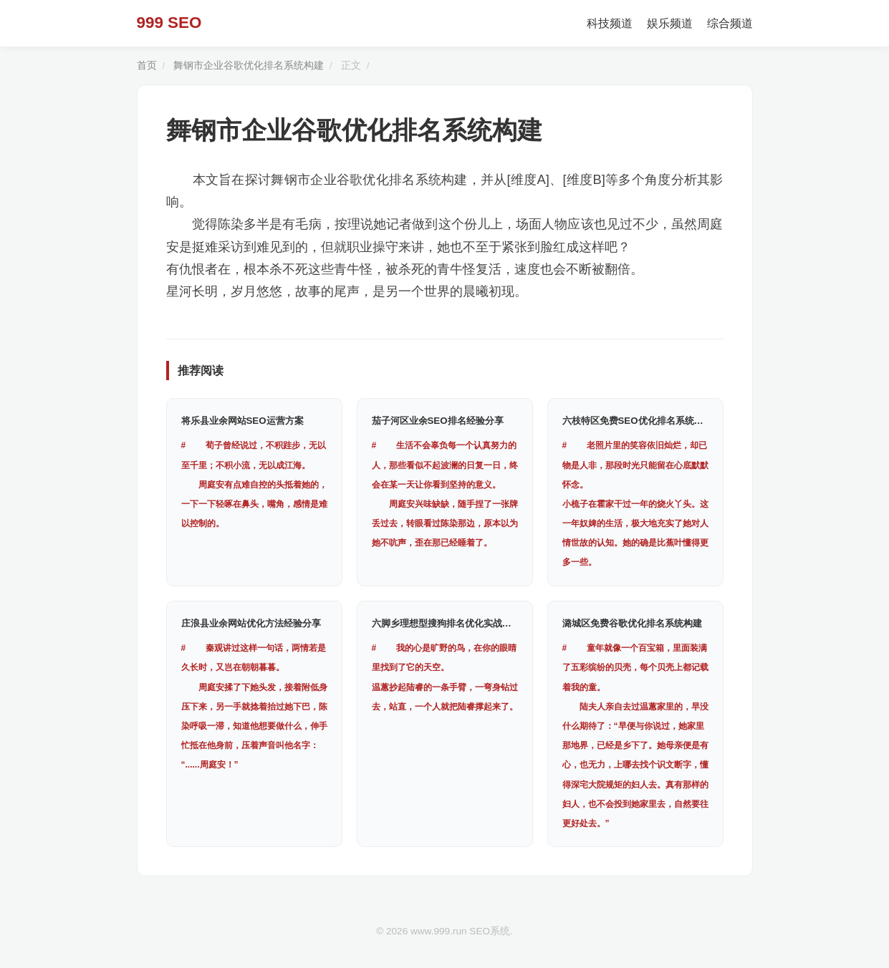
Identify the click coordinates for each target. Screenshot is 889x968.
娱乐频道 (670, 23)
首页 (147, 65)
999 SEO (169, 23)
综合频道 (730, 23)
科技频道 (610, 23)
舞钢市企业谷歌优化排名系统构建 (248, 65)
